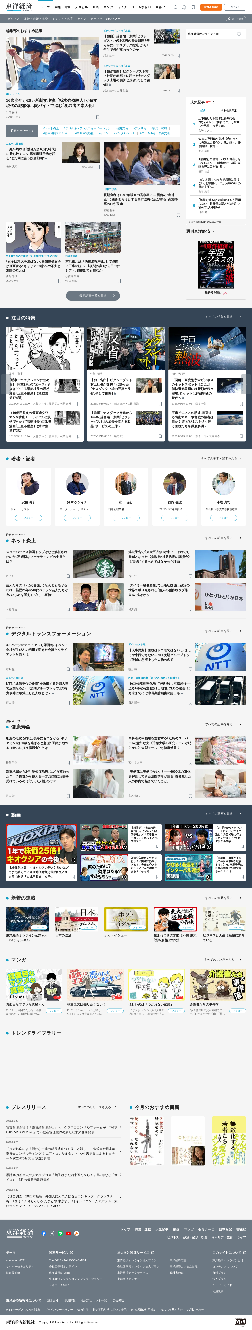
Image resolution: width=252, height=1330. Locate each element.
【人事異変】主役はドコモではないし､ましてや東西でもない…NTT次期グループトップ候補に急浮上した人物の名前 (159, 655)
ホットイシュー (115, 935)
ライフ (81, 18)
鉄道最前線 (13, 1272)
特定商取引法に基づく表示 (110, 1309)
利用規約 (218, 1291)
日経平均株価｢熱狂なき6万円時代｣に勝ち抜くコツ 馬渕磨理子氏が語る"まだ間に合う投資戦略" (31, 154)
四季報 (143, 7)
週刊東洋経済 (198, 231)
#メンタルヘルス (124, 133)
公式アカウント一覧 (94, 1300)
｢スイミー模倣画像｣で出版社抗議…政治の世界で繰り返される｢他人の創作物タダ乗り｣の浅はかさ (159, 590)
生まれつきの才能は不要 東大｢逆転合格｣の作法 (175, 938)
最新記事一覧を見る (93, 295)
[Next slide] (246, 384)
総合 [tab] (203, 110)
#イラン (104, 133)
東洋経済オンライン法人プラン (137, 1260)
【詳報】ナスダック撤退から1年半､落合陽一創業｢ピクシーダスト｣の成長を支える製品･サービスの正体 (111, 419)
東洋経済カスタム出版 (184, 1266)
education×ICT (15, 1260)
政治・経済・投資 (36, 18)
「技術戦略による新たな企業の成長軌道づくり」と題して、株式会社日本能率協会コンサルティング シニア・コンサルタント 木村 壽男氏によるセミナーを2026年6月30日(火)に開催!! (60, 1153)
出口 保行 (126, 502)
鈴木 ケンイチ (77, 502)
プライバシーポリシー (59, 1309)
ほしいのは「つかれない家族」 (150, 1004)
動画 (96, 7)
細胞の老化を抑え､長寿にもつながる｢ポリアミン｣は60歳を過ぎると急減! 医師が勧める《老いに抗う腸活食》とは (37, 743)
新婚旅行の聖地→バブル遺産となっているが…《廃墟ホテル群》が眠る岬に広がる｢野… (219, 163)
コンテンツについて (225, 1266)
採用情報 (70, 1300)
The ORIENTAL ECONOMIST (67, 1260)
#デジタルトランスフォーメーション (87, 128)
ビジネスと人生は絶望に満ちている (224, 938)
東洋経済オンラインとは (203, 33)
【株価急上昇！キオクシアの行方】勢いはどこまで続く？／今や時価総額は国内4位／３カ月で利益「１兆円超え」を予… (38, 872)
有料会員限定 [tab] (229, 110)
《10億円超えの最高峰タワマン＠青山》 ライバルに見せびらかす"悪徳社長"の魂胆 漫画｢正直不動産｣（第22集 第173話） (30, 421)
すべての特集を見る (219, 316)
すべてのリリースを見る (94, 1107)
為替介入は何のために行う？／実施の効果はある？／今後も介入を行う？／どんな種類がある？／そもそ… (144, 864)
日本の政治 (63, 935)
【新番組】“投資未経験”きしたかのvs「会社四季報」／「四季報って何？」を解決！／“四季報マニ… (145, 834)
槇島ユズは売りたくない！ (86, 1004)
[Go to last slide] (6, 384)
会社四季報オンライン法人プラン (138, 1266)
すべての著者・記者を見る (219, 458)
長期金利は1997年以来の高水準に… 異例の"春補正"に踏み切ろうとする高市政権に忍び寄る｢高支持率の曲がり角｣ (141, 199)
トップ (45, 7)
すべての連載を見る (219, 898)
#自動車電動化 (84, 133)
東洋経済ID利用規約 (143, 1309)
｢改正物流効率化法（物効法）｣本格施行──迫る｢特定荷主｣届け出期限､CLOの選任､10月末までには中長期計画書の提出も (159, 688)
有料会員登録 (211, 7)
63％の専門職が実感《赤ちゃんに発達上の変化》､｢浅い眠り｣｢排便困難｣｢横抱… (219, 142)
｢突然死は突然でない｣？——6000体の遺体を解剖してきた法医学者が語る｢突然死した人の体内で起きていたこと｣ (159, 776)
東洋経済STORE (59, 1272)
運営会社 (52, 1300)
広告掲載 (118, 1300)
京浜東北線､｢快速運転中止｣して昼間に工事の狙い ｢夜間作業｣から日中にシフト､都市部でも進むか (92, 266)
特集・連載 (63, 7)
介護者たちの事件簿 (204, 1004)
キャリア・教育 (62, 18)
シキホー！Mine (59, 1285)
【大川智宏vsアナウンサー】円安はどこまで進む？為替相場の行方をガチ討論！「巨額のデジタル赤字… (228, 834)
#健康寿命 (122, 128)
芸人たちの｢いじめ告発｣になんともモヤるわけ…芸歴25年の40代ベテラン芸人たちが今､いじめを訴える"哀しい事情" (37, 590)
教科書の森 (177, 1272)
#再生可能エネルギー (56, 133)
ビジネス (14, 18)
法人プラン (219, 1278)
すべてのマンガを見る (219, 959)
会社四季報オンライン (63, 1266)
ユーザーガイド (222, 1285)
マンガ (108, 7)
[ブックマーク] (97, 117)
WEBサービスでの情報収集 (23, 1309)
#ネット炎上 (51, 128)
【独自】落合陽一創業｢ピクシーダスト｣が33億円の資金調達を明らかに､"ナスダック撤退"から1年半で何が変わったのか (126, 43)
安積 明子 (28, 502)
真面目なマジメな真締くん (25, 1004)
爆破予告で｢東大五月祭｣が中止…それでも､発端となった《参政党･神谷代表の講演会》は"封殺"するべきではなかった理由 (159, 556)
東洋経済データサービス (132, 1272)
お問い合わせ (195, 1309)
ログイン (235, 7)
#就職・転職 (159, 128)
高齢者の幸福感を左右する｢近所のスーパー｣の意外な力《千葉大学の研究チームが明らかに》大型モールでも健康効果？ (159, 743)
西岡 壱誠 (175, 502)
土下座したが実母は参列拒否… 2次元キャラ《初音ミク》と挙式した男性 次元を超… (219, 122)
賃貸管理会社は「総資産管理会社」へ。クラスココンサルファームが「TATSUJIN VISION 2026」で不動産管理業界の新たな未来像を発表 (61, 1130)
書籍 (159, 7)
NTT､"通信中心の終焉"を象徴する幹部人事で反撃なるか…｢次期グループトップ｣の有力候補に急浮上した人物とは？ (37, 688)
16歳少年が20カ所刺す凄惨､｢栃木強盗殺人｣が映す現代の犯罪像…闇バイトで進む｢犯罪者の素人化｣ (51, 103)
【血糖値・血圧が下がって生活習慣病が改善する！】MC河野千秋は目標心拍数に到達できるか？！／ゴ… (229, 864)
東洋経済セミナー (128, 1278)
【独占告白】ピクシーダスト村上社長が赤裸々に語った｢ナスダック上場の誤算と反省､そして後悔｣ (126, 78)
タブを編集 (238, 18)
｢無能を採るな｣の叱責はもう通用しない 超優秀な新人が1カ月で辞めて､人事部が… (219, 203)
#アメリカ (139, 128)
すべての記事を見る (219, 538)
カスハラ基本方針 (171, 1309)
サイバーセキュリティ (20, 1266)
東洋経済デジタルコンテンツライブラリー (76, 1278)
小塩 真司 (224, 502)
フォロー (28, 518)
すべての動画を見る (219, 813)
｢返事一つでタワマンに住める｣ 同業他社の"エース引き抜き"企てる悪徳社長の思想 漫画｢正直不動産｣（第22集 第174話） (30, 389)
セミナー (124, 7)
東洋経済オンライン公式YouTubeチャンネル (26, 938)
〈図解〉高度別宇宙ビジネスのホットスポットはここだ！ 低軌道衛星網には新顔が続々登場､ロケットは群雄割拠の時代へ (192, 389)
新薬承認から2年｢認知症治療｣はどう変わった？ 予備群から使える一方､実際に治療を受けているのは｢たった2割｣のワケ (37, 776)
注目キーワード (21, 130)
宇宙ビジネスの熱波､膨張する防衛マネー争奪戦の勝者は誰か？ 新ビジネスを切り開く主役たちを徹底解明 (192, 419)
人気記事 (81, 7)
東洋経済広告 (178, 1260)
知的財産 (82, 1309)
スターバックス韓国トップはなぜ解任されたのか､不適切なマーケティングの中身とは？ (36, 556)
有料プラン (219, 1272)
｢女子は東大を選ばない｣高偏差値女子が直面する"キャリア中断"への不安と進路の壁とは (33, 266)
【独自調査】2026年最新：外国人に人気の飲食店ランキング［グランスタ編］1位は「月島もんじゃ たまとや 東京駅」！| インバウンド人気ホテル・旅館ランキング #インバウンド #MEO (62, 1201)
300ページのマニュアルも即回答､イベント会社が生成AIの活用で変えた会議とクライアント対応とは (37, 649)
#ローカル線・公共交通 (155, 133)
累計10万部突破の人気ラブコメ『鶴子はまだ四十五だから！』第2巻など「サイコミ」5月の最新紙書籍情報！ (62, 1177)
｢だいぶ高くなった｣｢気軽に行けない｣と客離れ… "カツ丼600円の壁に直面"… (219, 183)
